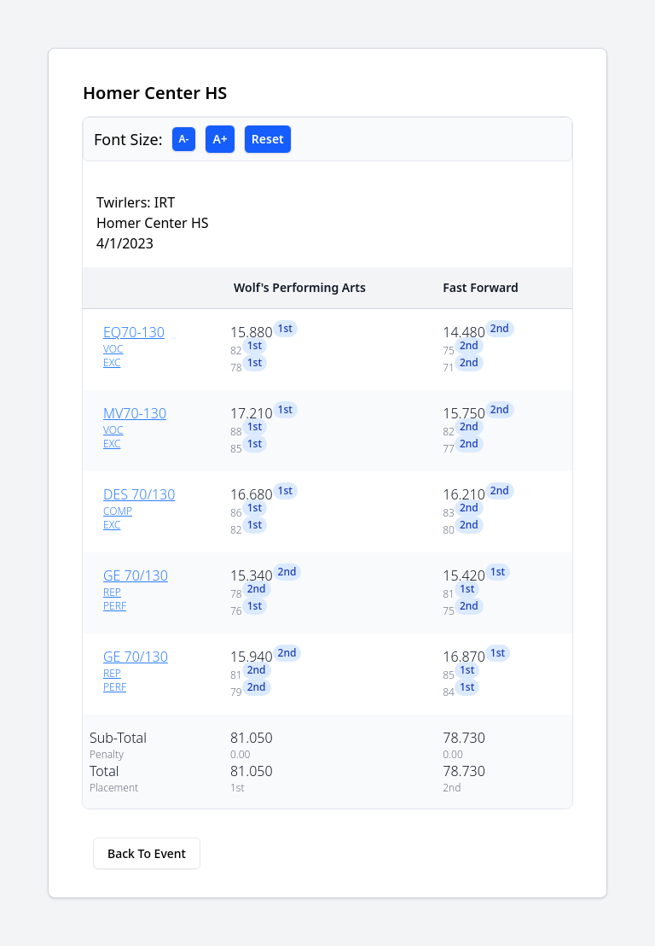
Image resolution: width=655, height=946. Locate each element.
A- (184, 138)
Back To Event (146, 853)
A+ (219, 139)
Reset (268, 139)
